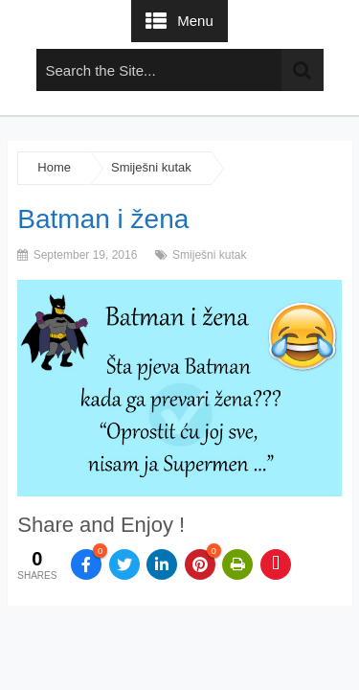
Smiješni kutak (151, 167)
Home (54, 167)
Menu (195, 20)
